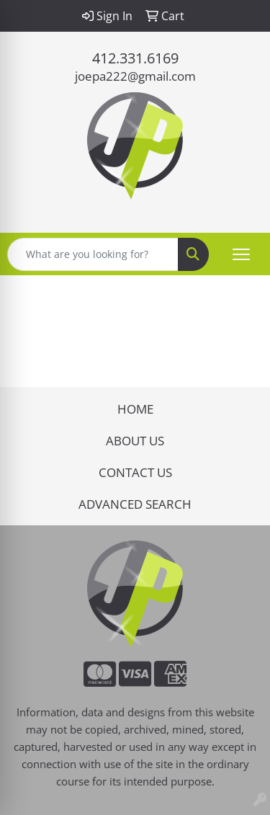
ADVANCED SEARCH (135, 503)
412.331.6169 (135, 58)
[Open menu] (241, 254)
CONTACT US (135, 472)
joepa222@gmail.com (135, 75)
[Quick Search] (93, 254)
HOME (135, 408)
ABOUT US (135, 440)
